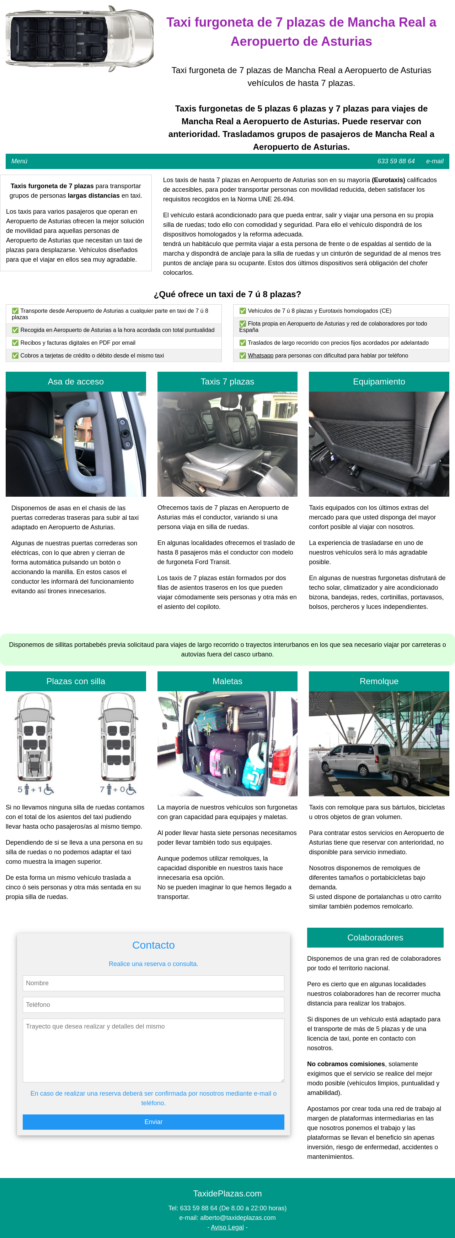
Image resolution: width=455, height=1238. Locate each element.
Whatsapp (260, 356)
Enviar (153, 1121)
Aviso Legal (227, 1227)
